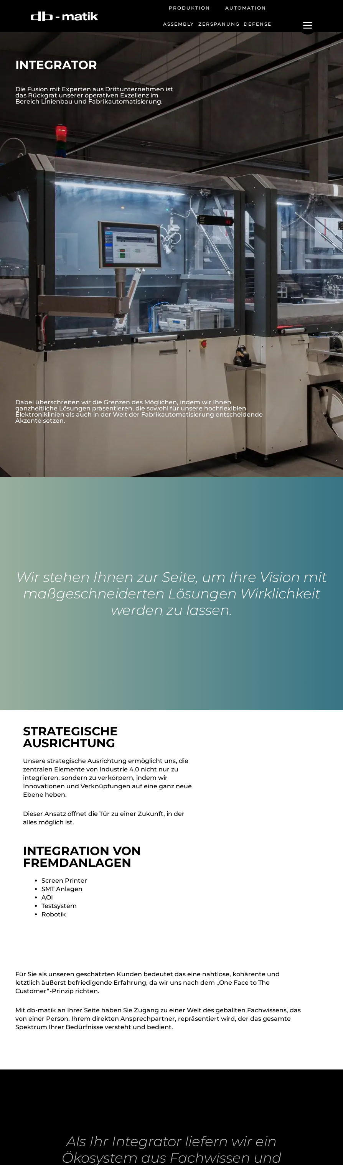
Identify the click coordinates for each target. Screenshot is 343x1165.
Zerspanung (219, 24)
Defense (258, 24)
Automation (245, 8)
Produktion (189, 8)
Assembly (178, 24)
